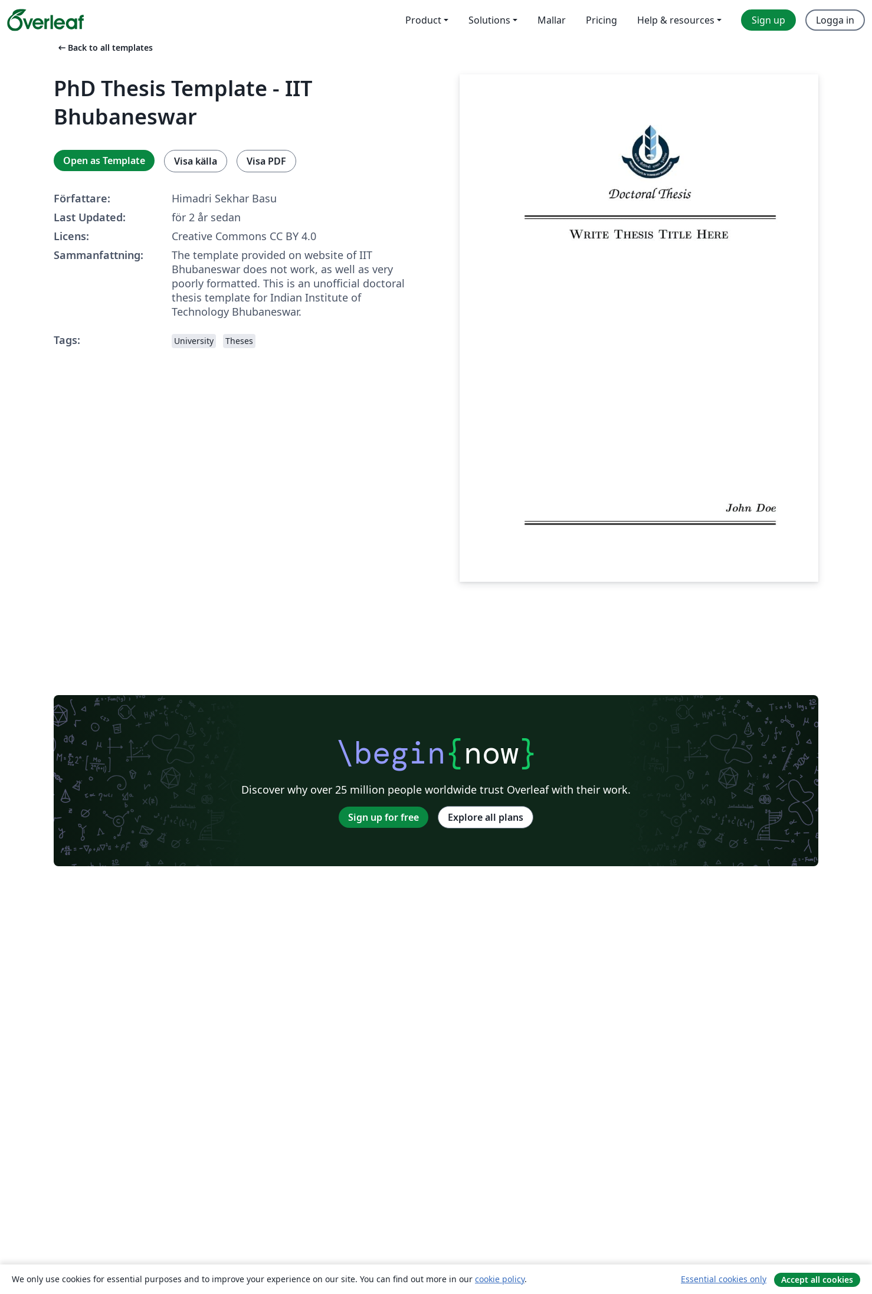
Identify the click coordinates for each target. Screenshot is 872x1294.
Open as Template (104, 160)
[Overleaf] (45, 20)
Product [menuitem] (423, 20)
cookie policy (499, 1279)
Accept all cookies (817, 1279)
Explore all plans (485, 817)
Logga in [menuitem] (835, 20)
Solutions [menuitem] (489, 20)
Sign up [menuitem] (768, 20)
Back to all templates (104, 47)
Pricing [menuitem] (601, 20)
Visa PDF (266, 161)
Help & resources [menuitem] (675, 20)
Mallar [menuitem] (551, 20)
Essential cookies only (723, 1279)
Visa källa (195, 161)
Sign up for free (383, 817)
